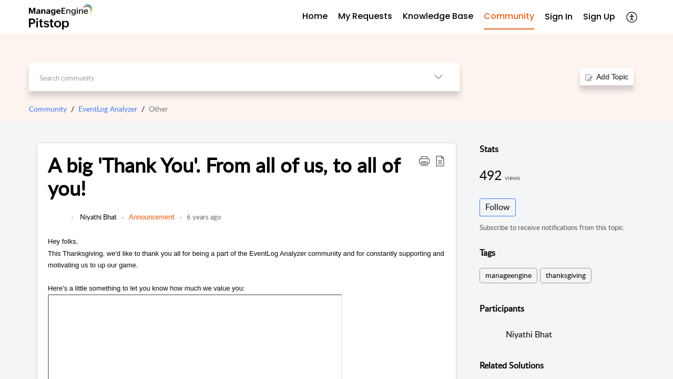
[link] (57, 222)
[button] (632, 17)
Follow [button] (497, 207)
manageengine (508, 275)
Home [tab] (315, 16)
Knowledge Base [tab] (438, 16)
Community (48, 109)
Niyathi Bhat (97, 217)
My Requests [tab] (365, 16)
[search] (223, 77)
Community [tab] (509, 16)
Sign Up (599, 17)
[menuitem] (558, 17)
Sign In (559, 17)
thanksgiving (566, 275)
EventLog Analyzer (107, 109)
